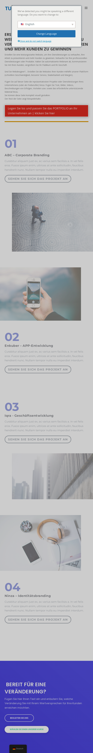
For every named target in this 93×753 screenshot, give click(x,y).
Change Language (46, 33)
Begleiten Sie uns (19, 718)
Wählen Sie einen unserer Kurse (26, 729)
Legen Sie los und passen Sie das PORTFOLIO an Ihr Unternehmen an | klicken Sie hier (42, 110)
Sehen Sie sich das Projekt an (38, 177)
